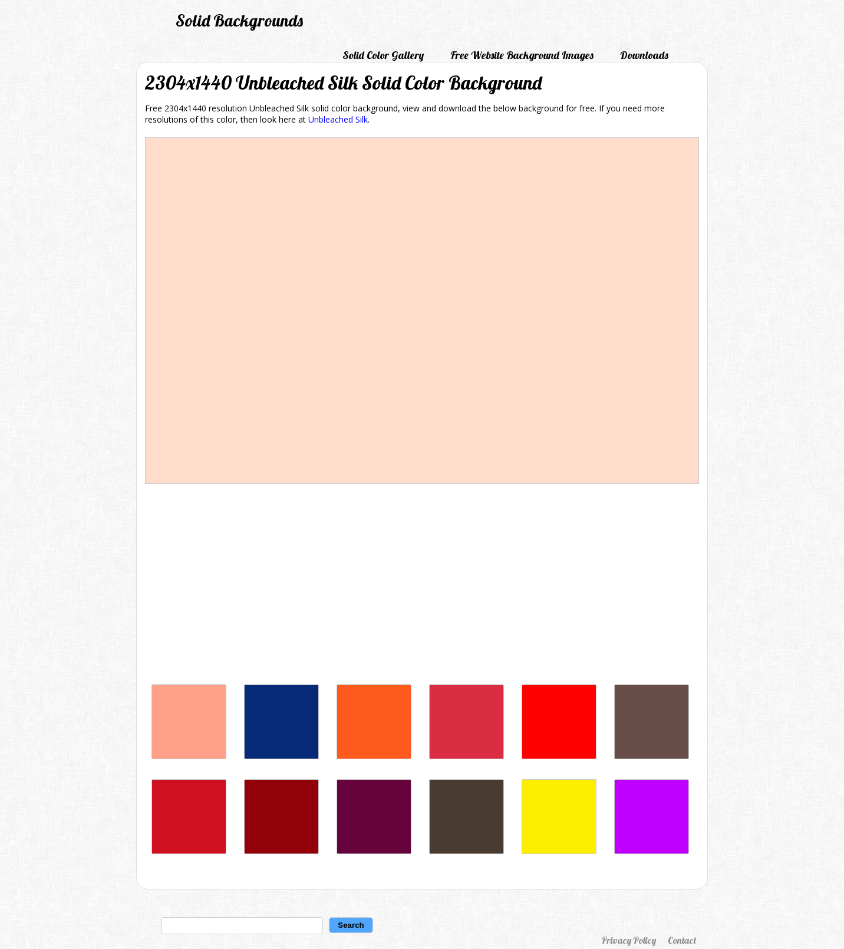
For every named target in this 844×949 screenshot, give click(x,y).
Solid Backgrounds (239, 20)
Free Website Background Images (522, 55)
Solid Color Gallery (383, 55)
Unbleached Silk (338, 119)
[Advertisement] (422, 587)
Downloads (644, 55)
